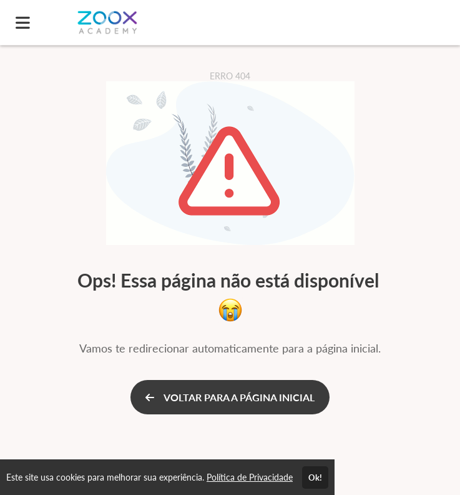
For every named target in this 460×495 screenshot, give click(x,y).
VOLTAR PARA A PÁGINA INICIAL (230, 397)
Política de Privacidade (250, 477)
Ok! (315, 477)
